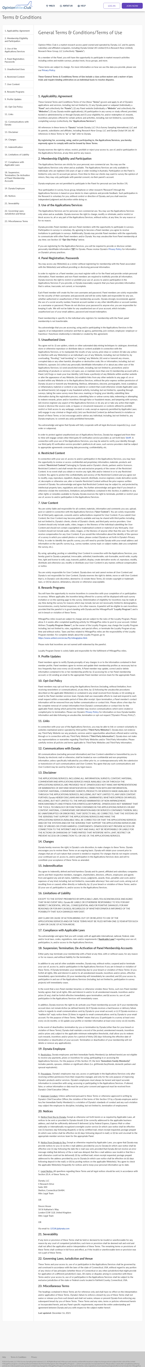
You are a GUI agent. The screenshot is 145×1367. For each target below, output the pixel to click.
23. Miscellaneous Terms (16, 221)
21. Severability (12, 203)
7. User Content (12, 84)
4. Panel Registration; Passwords (14, 60)
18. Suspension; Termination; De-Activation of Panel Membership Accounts (17, 176)
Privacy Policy (48, 70)
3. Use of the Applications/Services (15, 50)
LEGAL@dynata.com (59, 1228)
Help (4, 1357)
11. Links (9, 114)
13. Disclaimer (11, 131)
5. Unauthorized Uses (15, 69)
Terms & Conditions (19, 1357)
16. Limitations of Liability (17, 154)
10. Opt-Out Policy (14, 106)
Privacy (34, 1357)
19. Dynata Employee (15, 188)
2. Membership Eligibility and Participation (16, 39)
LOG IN (111, 5)
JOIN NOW (132, 5)
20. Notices (10, 195)
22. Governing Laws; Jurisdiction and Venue (15, 212)
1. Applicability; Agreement (17, 30)
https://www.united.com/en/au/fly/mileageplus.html (62, 637)
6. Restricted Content (14, 76)
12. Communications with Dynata (17, 123)
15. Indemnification (14, 146)
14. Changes (10, 139)
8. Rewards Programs (14, 91)
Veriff (128, 437)
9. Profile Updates (13, 99)
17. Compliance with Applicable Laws (14, 163)
